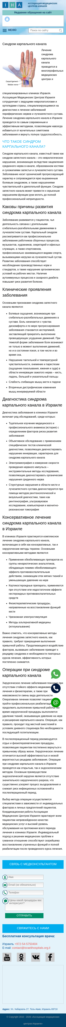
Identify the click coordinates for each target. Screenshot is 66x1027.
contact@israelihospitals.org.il (31, 947)
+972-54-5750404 (26, 944)
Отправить (24, 915)
